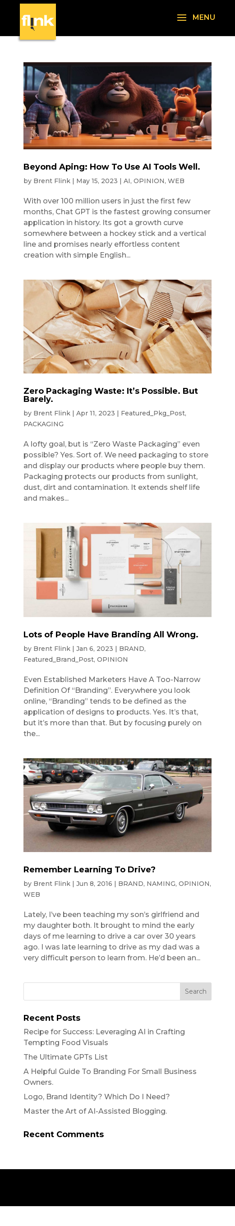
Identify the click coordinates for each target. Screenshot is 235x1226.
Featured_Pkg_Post (153, 413)
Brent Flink (51, 181)
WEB (176, 181)
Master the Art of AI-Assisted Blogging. (95, 1111)
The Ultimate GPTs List (65, 1057)
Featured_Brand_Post (58, 659)
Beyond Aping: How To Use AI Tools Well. (111, 167)
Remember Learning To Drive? (89, 870)
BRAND (131, 649)
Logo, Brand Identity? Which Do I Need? (96, 1096)
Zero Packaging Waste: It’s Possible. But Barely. (110, 395)
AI (127, 181)
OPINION (149, 181)
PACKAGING (43, 424)
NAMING (161, 884)
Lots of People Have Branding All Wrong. (110, 635)
